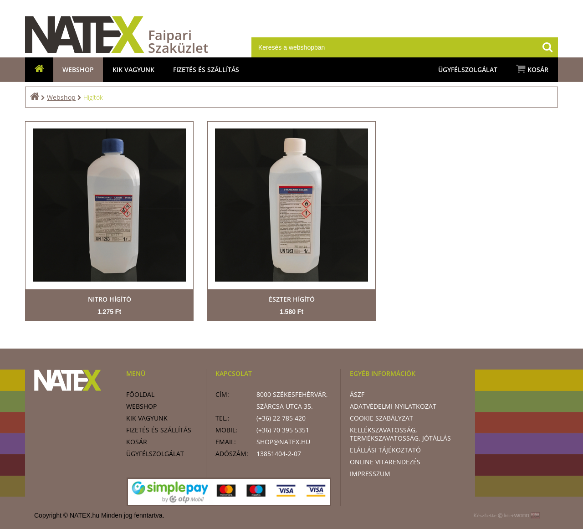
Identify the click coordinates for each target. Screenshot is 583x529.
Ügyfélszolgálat (467, 69)
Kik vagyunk (133, 69)
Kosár (532, 69)
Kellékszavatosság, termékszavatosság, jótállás (400, 434)
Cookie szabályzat (381, 418)
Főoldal (140, 394)
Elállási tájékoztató (385, 450)
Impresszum (370, 473)
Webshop (78, 69)
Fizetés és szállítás (206, 69)
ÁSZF (357, 394)
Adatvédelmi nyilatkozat (393, 406)
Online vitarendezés (385, 461)
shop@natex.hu (283, 441)
